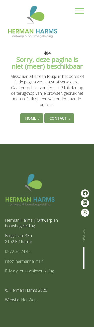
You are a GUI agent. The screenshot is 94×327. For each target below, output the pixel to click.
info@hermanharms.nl (24, 261)
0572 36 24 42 (18, 251)
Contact (58, 118)
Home (30, 118)
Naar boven (84, 235)
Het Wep (29, 300)
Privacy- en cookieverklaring (29, 271)
